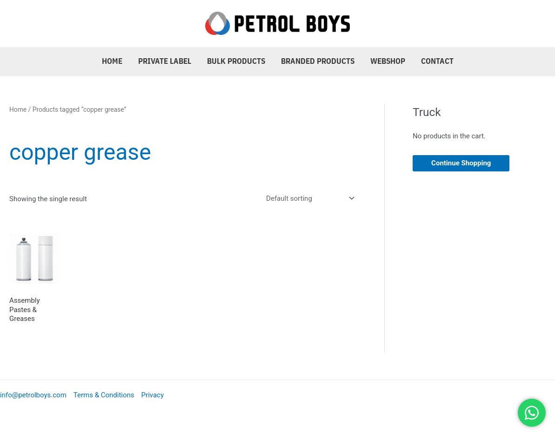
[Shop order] (308, 198)
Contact (437, 61)
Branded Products (317, 61)
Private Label (164, 61)
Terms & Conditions (104, 395)
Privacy (152, 395)
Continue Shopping (461, 163)
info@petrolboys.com (33, 395)
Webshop (387, 61)
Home (112, 61)
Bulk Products (236, 61)
